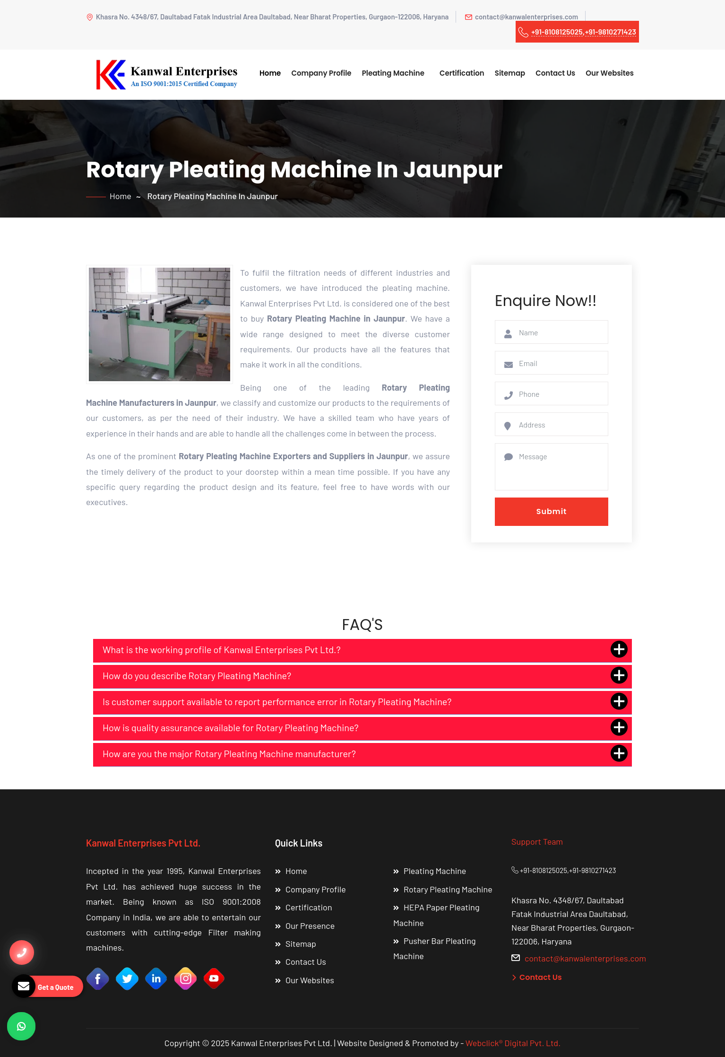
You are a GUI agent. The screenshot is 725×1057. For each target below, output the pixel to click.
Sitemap (510, 73)
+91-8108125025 (557, 31)
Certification (462, 73)
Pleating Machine (393, 73)
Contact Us (555, 73)
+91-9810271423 (610, 31)
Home (270, 73)
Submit (551, 511)
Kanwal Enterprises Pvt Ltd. (143, 842)
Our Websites (610, 73)
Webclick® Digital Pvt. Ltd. (513, 1043)
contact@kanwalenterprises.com (521, 16)
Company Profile (321, 73)
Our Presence (310, 925)
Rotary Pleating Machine (448, 889)
